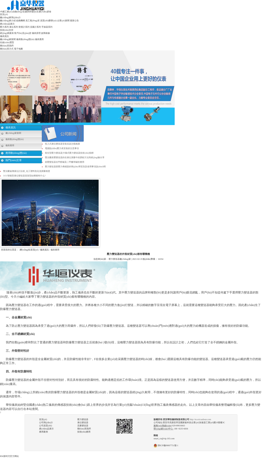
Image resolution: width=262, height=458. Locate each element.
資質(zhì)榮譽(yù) (48, 20)
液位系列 (13, 27)
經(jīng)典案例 (7, 33)
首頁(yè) (4, 14)
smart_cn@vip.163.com (164, 438)
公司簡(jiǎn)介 (46, 422)
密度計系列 (24, 27)
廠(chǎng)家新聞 (8, 39)
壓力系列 (4, 27)
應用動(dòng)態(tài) (16, 153)
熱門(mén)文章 (13, 160)
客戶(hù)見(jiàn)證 (22, 33)
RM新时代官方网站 (9, 456)
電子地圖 (18, 49)
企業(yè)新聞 (63, 20)
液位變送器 (82, 422)
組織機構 (20, 20)
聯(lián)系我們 (6, 45)
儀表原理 (36, 33)
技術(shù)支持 (6, 30)
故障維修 (45, 33)
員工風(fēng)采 (32, 20)
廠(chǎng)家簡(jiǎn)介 (10, 17)
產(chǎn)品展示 (7, 24)
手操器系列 (46, 27)
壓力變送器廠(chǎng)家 (120, 259)
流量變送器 (82, 425)
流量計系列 (35, 27)
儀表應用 (39, 39)
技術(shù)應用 (84, 432)
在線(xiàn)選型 (7, 42)
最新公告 (74, 20)
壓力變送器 (82, 419)
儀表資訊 (4, 36)
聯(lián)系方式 (6, 49)
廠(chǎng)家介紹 (8, 20)
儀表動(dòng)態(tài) (25, 39)
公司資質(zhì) (45, 425)
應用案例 (43, 432)
